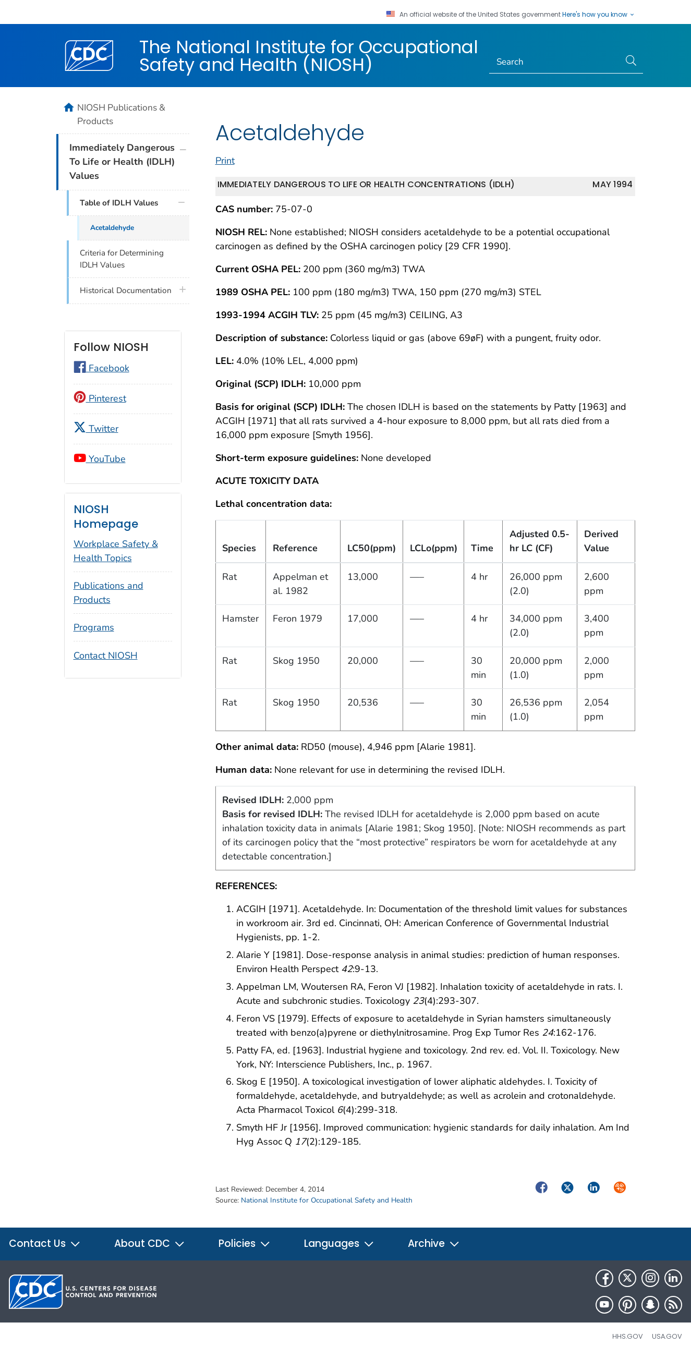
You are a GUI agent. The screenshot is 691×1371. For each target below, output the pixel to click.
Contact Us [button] (45, 1255)
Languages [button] (339, 1255)
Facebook (101, 368)
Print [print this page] (225, 172)
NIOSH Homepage (106, 516)
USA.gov (667, 1348)
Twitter (96, 428)
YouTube (100, 459)
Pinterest (100, 398)
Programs (94, 627)
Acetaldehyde (112, 228)
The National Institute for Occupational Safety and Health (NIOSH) (308, 56)
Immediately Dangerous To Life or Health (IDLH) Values (122, 161)
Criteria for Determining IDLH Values (122, 259)
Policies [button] (245, 1255)
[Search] (554, 62)
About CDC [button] (149, 1255)
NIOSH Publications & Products (121, 114)
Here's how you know (598, 14)
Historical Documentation (126, 290)
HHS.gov (627, 1348)
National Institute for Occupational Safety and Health (327, 1212)
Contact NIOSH (106, 655)
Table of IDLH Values (119, 203)
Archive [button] (434, 1255)
